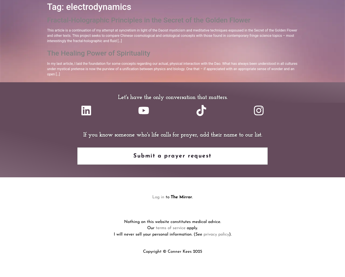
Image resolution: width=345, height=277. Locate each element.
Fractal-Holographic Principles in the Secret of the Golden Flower (149, 20)
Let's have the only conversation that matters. (172, 98)
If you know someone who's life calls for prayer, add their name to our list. (172, 135)
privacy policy (216, 234)
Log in (158, 197)
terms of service (170, 228)
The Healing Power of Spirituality (98, 53)
